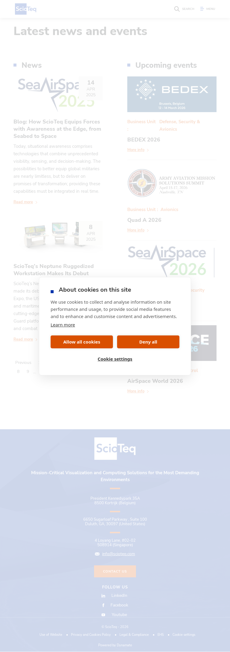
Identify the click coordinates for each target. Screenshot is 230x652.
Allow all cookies (81, 342)
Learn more (63, 325)
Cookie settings (115, 359)
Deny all (148, 342)
